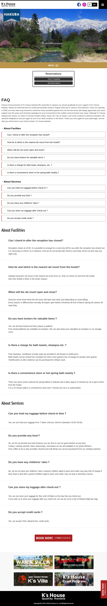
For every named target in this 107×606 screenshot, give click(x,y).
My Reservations (54, 83)
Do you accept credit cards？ (20, 218)
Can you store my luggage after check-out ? (27, 210)
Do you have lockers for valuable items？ (26, 157)
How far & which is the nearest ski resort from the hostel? (33, 142)
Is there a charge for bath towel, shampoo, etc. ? (29, 165)
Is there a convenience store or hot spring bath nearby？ (33, 172)
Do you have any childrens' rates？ (23, 203)
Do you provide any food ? (19, 195)
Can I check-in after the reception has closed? (28, 135)
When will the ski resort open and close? (26, 150)
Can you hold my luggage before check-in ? (27, 188)
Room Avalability (54, 79)
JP (90, 4)
